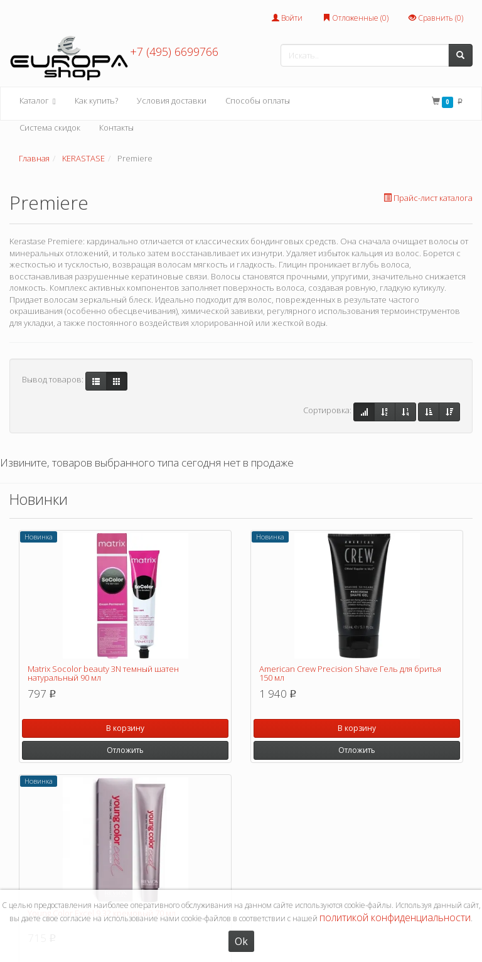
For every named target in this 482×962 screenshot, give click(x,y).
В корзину (125, 728)
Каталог (37, 101)
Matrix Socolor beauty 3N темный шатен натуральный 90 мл (103, 673)
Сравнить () (436, 18)
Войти (287, 18)
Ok (241, 941)
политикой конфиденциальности (395, 917)
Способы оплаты (257, 100)
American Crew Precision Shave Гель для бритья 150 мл (350, 673)
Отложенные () (355, 18)
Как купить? (96, 100)
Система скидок (49, 127)
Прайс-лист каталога (428, 197)
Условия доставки (171, 100)
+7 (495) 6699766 (174, 51)
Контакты (116, 127)
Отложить (125, 750)
